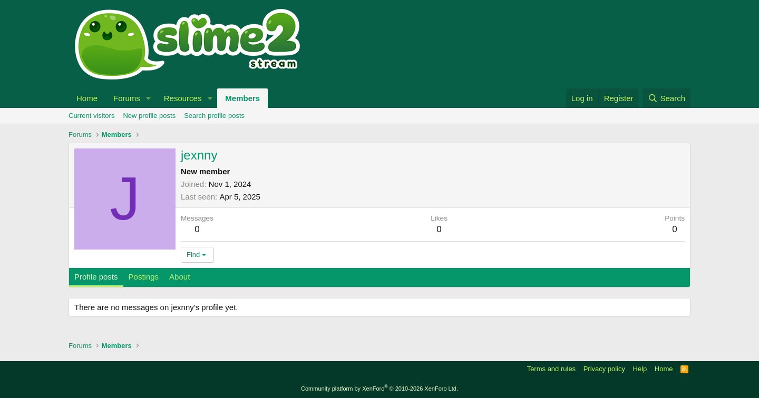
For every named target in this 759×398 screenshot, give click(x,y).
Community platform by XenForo (379, 388)
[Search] (666, 98)
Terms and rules (551, 369)
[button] (148, 98)
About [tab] (179, 276)
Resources (183, 98)
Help (640, 369)
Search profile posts (214, 116)
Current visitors (91, 116)
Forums (126, 98)
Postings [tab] (144, 276)
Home (87, 98)
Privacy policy (604, 369)
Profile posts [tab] (96, 276)
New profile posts (149, 116)
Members (242, 98)
